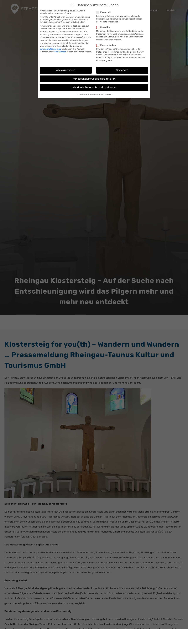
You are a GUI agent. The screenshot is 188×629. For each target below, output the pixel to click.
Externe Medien (107, 45)
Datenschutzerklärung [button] (95, 94)
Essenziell (104, 12)
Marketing (104, 27)
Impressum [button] (108, 94)
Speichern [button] (122, 70)
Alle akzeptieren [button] (65, 70)
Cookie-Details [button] (81, 94)
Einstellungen (60, 52)
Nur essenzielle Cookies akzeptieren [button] (94, 78)
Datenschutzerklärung (50, 49)
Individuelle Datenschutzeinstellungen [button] (94, 87)
